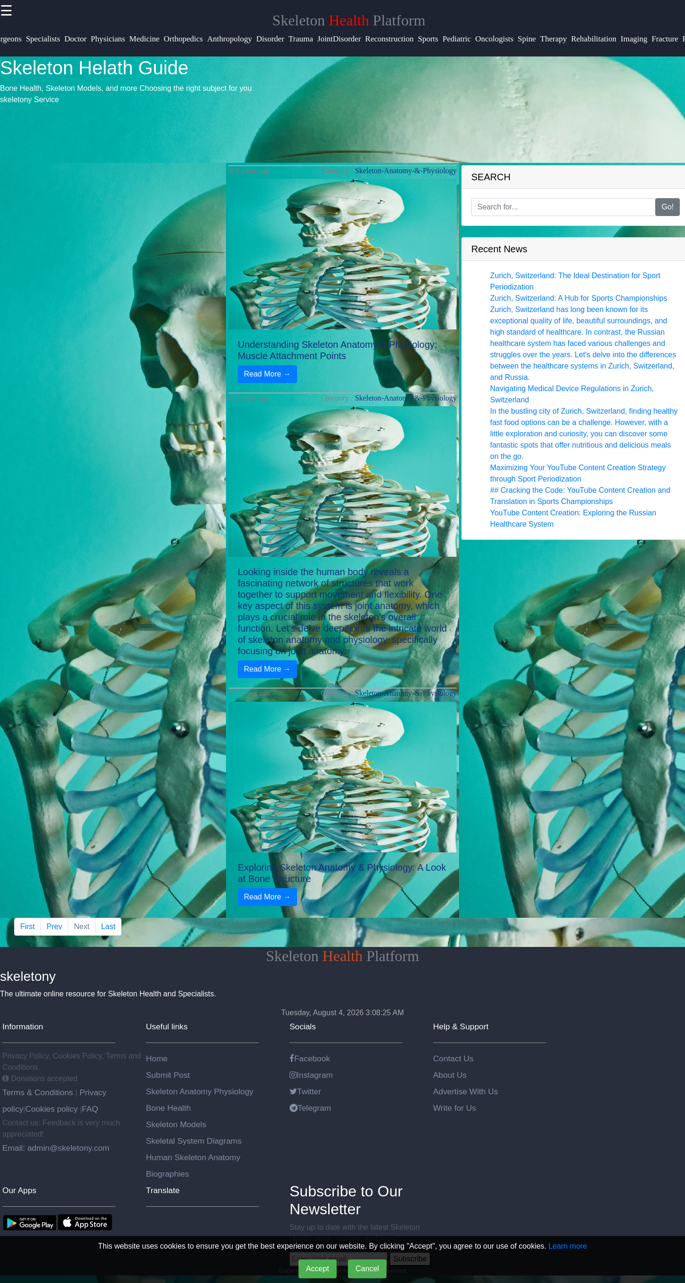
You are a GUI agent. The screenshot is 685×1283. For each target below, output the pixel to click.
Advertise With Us (465, 1091)
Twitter (305, 1091)
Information (22, 1026)
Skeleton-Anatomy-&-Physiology (406, 171)
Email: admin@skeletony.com (55, 1148)
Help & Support (461, 1026)
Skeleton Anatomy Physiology (199, 1091)
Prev (54, 926)
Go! (667, 207)
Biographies (167, 1174)
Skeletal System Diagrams (194, 1141)
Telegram (310, 1108)
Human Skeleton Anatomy (193, 1157)
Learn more (567, 1246)
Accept (317, 1269)
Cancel (367, 1269)
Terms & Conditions (38, 1092)
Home (157, 1058)
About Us (450, 1075)
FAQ (90, 1109)
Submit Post (168, 1075)
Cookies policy (51, 1109)
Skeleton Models (176, 1124)
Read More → (267, 374)
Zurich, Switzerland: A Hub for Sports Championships (578, 298)
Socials (303, 1026)
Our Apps (19, 1190)
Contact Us (453, 1058)
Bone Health (168, 1108)
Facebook (310, 1058)
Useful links (167, 1026)
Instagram (311, 1075)
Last (108, 926)
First (27, 926)
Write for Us (454, 1108)
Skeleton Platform (348, 20)
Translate (163, 1190)
